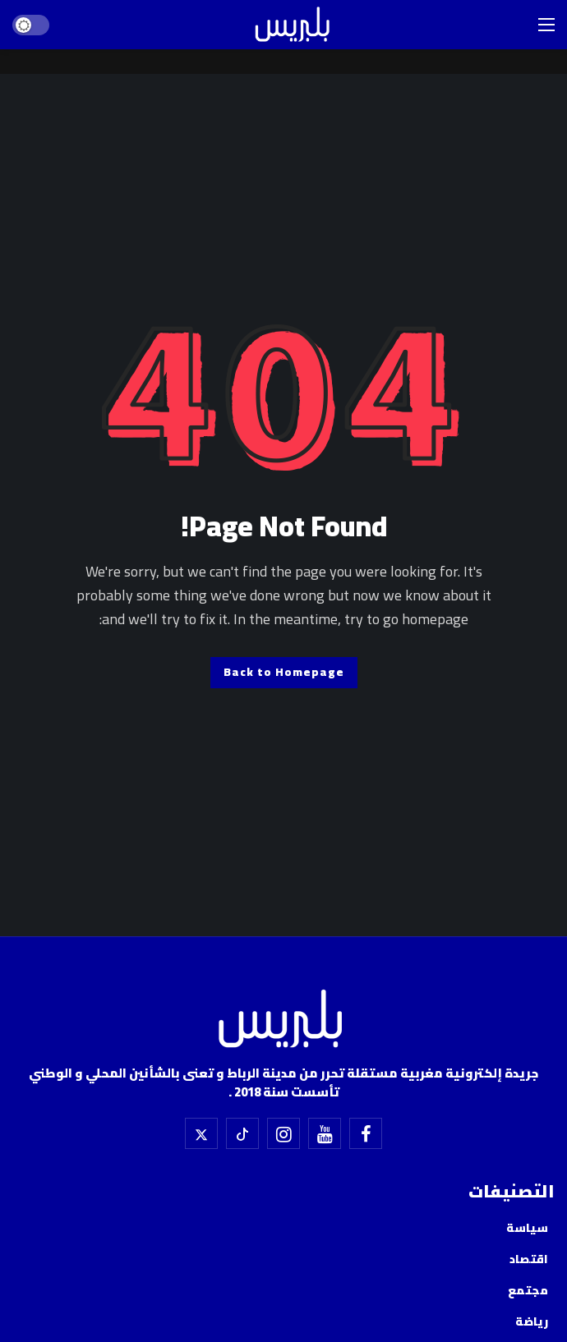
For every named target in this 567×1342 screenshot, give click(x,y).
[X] (201, 1133)
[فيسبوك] (365, 1133)
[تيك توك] (242, 1133)
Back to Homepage (284, 671)
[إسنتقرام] (283, 1133)
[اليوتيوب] (324, 1133)
